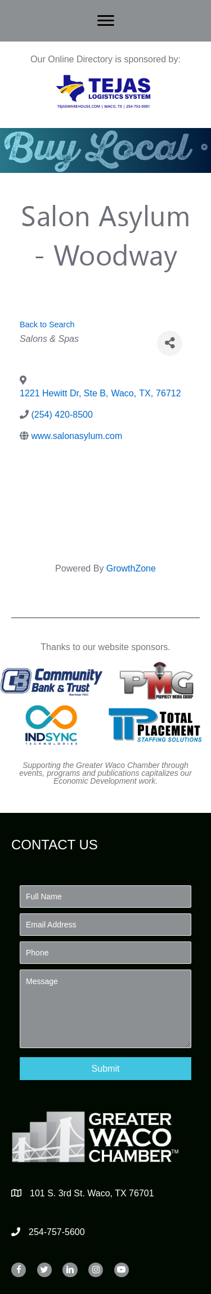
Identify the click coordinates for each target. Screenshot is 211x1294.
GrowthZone (131, 568)
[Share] (169, 343)
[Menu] (106, 20)
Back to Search (47, 324)
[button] (105, 1068)
